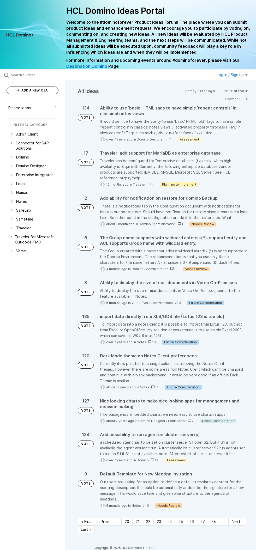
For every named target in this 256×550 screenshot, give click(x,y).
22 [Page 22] (148, 521)
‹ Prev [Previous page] (103, 521)
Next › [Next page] (237, 521)
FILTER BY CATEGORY (27, 125)
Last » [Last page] (86, 529)
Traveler (139, 184)
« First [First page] (86, 521)
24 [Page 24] (170, 521)
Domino (145, 224)
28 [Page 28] (213, 521)
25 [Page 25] (180, 521)
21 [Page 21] (138, 521)
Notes (141, 342)
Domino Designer (150, 139)
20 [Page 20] (127, 521)
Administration (164, 224)
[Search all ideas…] (35, 75)
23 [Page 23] (159, 521)
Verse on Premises (158, 303)
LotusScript (177, 421)
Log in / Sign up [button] (232, 74)
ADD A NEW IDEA (32, 90)
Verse (136, 303)
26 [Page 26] (191, 521)
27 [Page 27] (202, 521)
